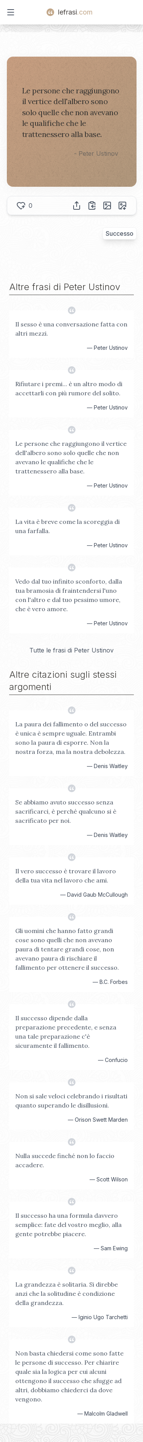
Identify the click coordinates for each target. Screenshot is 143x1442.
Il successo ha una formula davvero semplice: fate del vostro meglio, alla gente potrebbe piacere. (68, 1225)
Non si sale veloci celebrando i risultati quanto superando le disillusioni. (71, 1100)
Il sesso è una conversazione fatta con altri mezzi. (71, 328)
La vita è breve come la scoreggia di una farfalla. (67, 526)
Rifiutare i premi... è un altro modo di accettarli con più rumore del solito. (68, 388)
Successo (119, 233)
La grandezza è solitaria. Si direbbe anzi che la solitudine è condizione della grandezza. (66, 1294)
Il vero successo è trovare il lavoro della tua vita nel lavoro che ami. (65, 875)
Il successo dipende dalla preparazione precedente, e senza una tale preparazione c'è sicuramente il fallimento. (65, 1031)
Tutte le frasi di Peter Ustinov (71, 650)
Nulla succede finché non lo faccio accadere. (64, 1160)
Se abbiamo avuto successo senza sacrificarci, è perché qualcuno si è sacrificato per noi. (65, 811)
